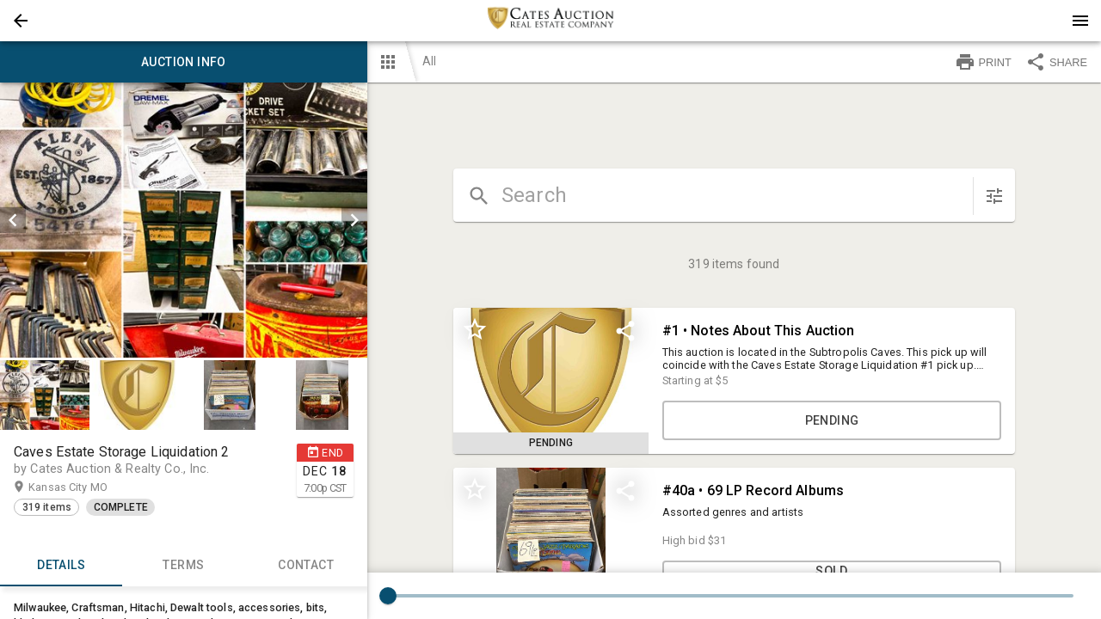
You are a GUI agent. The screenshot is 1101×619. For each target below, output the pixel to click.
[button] (20, 20)
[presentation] (550, 20)
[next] (354, 220)
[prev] (13, 220)
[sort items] (994, 196)
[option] (183, 220)
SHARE (1056, 62)
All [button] (429, 61)
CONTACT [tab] (305, 565)
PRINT (983, 62)
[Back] (20, 20)
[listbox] (183, 220)
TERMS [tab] (183, 565)
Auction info (183, 62)
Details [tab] (61, 565)
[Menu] (1080, 20)
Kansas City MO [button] (84, 487)
